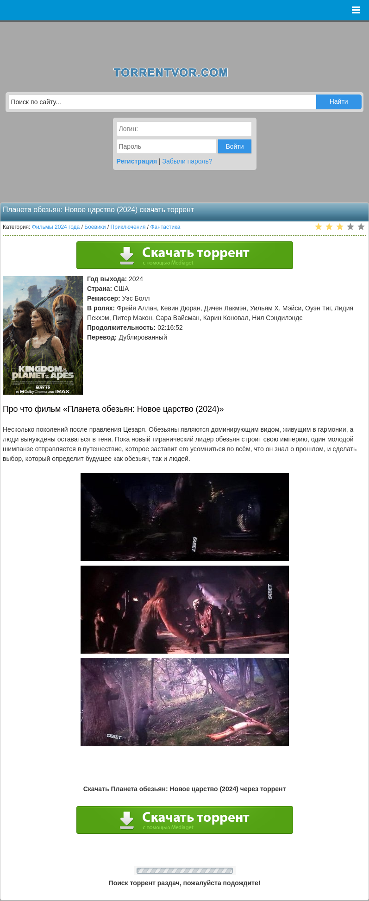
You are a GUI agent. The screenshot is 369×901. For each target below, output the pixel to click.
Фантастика (165, 227)
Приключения (128, 227)
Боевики (95, 227)
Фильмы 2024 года (56, 227)
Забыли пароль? (188, 161)
